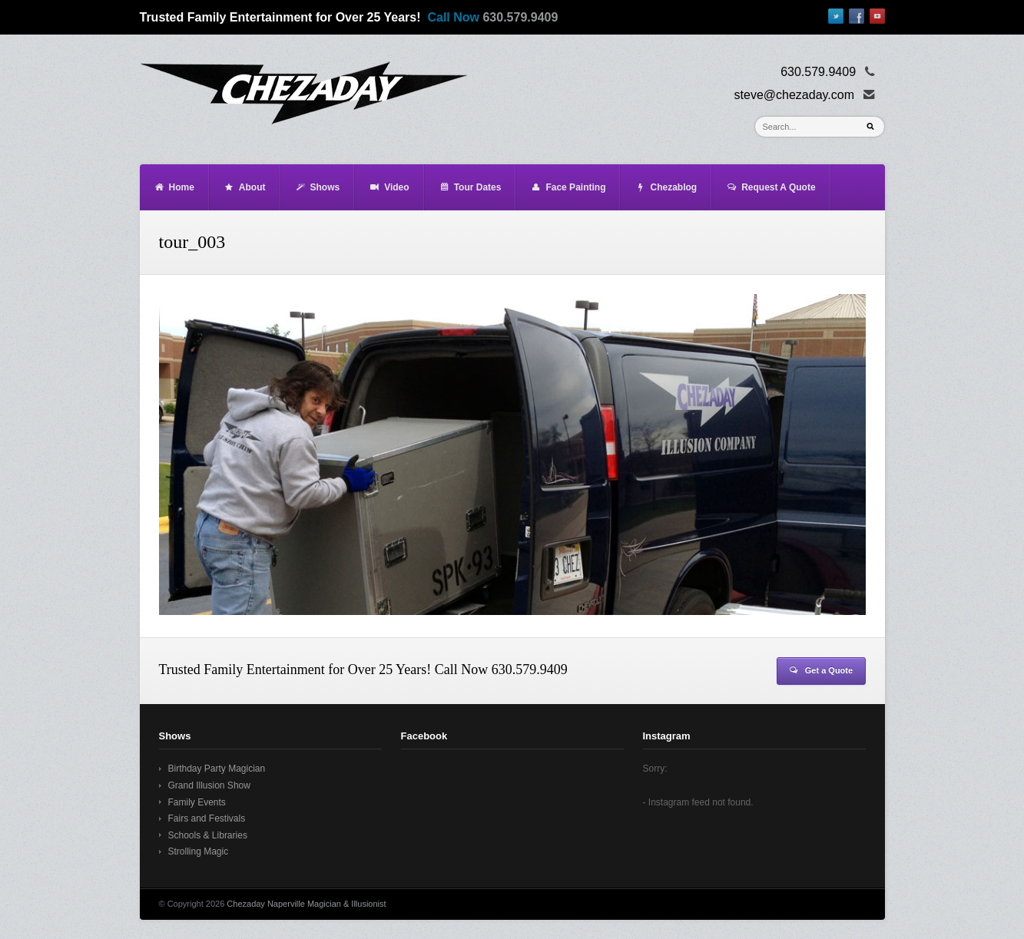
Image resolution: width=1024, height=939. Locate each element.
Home (174, 187)
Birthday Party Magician (217, 768)
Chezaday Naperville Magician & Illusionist (306, 903)
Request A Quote (770, 187)
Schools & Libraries (207, 835)
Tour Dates (470, 187)
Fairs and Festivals (207, 818)
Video (389, 187)
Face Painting (567, 187)
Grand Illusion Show (209, 785)
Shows (317, 187)
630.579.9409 (520, 17)
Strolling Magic (198, 851)
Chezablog (666, 187)
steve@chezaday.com (794, 94)
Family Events (197, 802)
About (245, 187)
